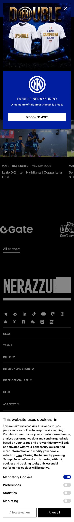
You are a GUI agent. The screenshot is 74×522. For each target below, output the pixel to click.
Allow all (54, 512)
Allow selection (19, 512)
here (19, 455)
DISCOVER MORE (37, 117)
